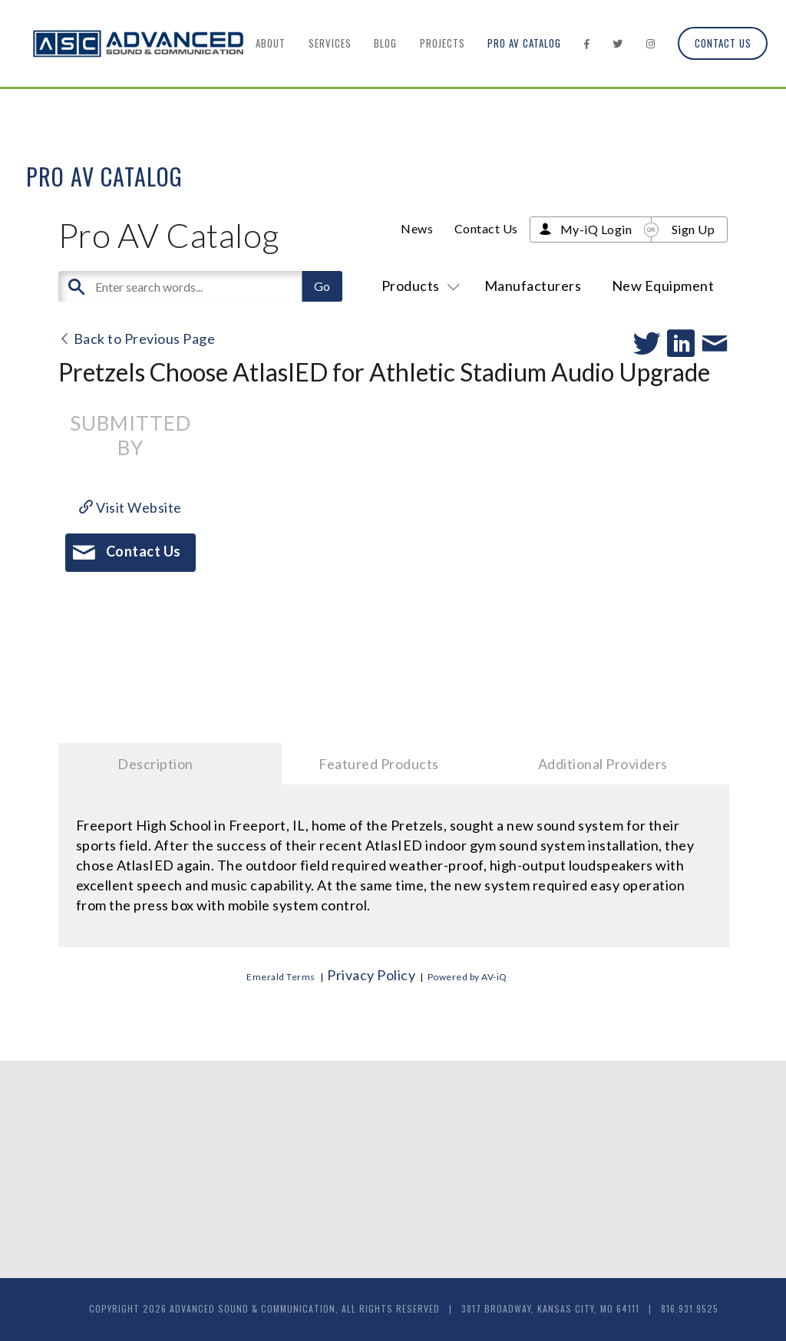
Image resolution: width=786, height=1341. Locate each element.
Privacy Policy (371, 974)
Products (417, 285)
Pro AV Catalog (524, 43)
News (417, 228)
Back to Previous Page (137, 338)
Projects (442, 43)
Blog (385, 43)
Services (330, 43)
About (271, 43)
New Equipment (663, 285)
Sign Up (693, 229)
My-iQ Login (596, 229)
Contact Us (723, 43)
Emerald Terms (280, 977)
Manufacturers (533, 285)
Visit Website (130, 507)
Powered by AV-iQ (467, 977)
